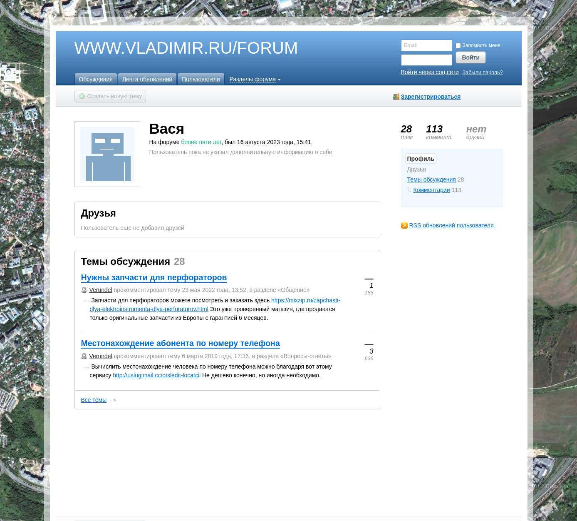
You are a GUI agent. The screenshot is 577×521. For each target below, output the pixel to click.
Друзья (416, 169)
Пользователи (201, 79)
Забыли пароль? (483, 72)
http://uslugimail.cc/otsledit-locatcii (157, 375)
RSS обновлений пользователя (451, 225)
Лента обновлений (147, 79)
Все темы (94, 399)
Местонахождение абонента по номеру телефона (180, 343)
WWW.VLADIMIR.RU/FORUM (172, 48)
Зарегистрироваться (431, 96)
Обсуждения (96, 79)
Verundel (100, 290)
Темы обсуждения (431, 179)
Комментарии (432, 190)
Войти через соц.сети (430, 72)
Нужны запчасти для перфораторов (154, 277)
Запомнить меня (478, 45)
